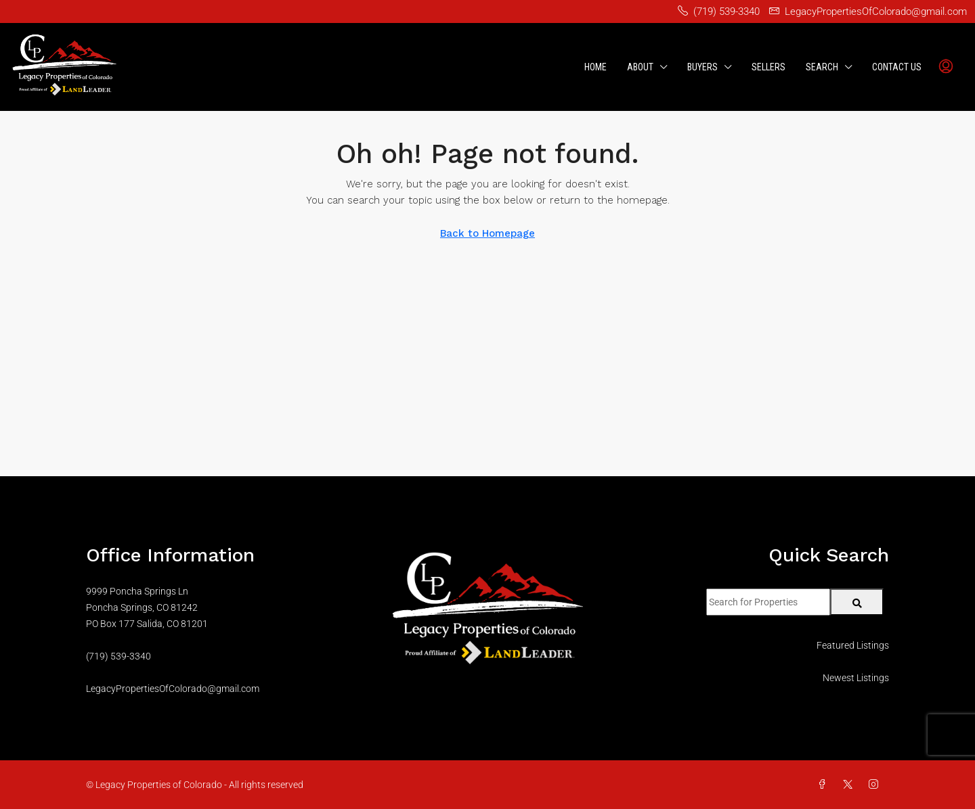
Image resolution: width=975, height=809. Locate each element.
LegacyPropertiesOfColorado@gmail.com (172, 688)
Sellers (768, 67)
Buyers (702, 67)
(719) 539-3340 (118, 656)
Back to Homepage (487, 233)
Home (595, 67)
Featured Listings (853, 645)
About (640, 67)
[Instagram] (876, 784)
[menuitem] (946, 67)
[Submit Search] (857, 602)
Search (822, 67)
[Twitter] (850, 784)
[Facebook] (824, 784)
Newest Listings (856, 677)
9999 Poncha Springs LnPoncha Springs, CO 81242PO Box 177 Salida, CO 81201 (147, 607)
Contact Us (897, 67)
